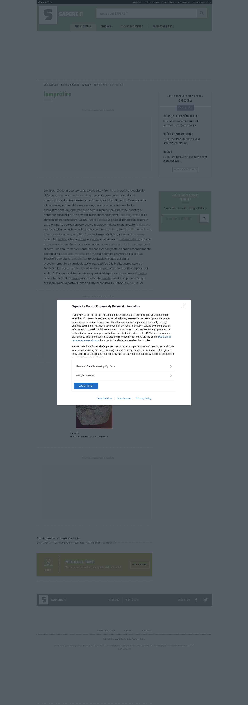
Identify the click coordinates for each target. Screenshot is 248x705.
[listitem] (124, 366)
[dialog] (124, 352)
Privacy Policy (143, 398)
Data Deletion (104, 398)
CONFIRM (90, 386)
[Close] (184, 306)
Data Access (124, 398)
